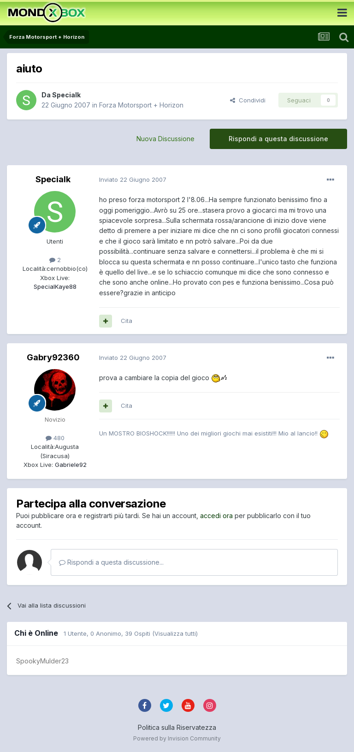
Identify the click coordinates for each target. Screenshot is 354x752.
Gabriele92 (70, 464)
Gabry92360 (53, 357)
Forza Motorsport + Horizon (141, 105)
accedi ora (216, 515)
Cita (126, 320)
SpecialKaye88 (55, 286)
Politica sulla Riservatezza (177, 727)
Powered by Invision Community (177, 738)
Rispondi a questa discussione (278, 139)
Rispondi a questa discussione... (111, 562)
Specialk (66, 95)
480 (55, 438)
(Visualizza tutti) (175, 633)
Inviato (132, 179)
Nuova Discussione (165, 139)
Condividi (248, 100)
